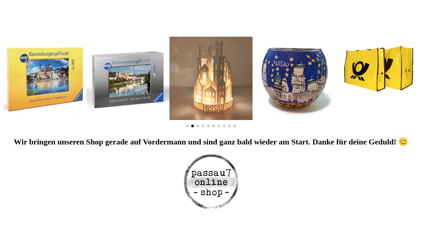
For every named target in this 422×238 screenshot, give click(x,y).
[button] (8, 67)
